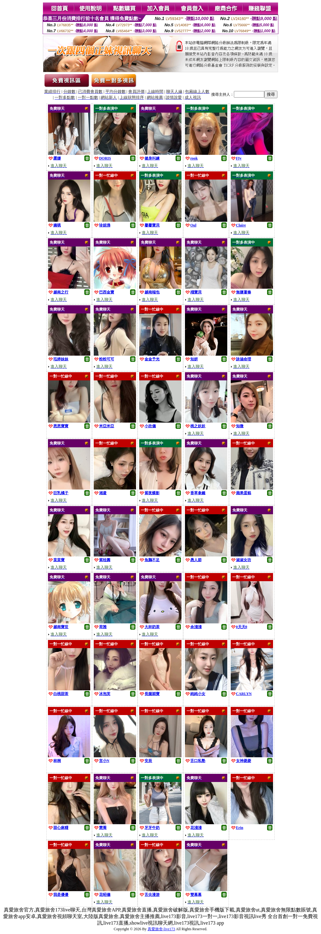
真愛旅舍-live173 (161, 929)
